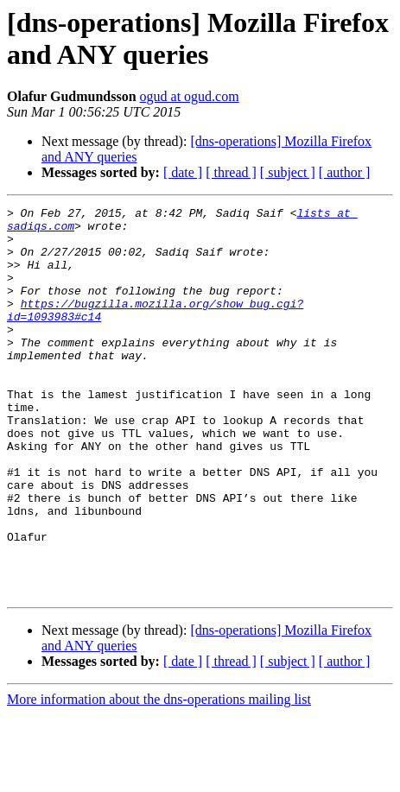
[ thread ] (231, 172)
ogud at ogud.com (189, 96)
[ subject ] (287, 172)
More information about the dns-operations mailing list (159, 777)
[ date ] (182, 172)
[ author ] (345, 172)
